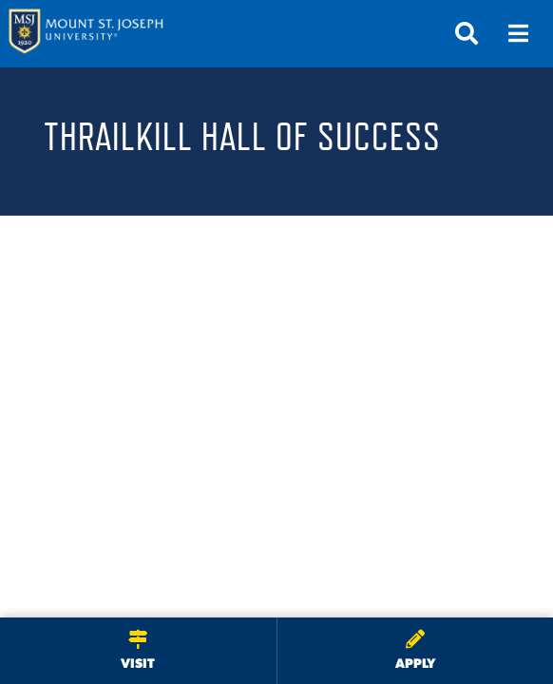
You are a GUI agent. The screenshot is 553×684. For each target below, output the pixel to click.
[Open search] (466, 33)
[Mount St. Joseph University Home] (85, 33)
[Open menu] (518, 33)
